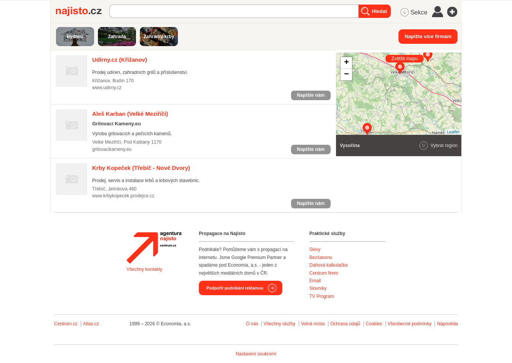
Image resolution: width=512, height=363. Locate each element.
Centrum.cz (65, 323)
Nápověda (447, 323)
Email (315, 280)
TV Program (321, 296)
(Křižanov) (119, 59)
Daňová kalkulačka (328, 265)
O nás (252, 323)
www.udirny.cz (107, 87)
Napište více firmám (428, 36)
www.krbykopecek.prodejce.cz (123, 195)
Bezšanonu (320, 257)
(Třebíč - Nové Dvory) (141, 168)
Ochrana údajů (345, 323)
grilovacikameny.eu (111, 149)
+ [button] (346, 63)
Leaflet (453, 132)
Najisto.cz (82, 11)
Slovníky (317, 288)
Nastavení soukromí (256, 354)
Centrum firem (323, 273)
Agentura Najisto (153, 248)
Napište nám (311, 95)
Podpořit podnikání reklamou (234, 288)
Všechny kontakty (144, 269)
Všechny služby (280, 323)
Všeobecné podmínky (410, 323)
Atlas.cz (91, 323)
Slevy (314, 249)
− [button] (346, 74)
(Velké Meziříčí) (130, 113)
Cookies (374, 323)
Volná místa (313, 323)
